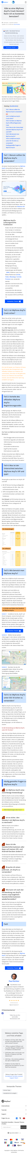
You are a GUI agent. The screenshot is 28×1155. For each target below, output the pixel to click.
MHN (7, 272)
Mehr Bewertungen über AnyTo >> (14, 810)
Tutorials (3, 1110)
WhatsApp (12, 277)
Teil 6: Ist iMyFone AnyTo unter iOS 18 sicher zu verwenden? (13, 141)
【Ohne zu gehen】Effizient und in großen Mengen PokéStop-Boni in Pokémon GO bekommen (14, 1047)
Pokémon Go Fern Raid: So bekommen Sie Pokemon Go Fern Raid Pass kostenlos (14, 1065)
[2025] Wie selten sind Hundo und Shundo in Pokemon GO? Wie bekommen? (14, 1054)
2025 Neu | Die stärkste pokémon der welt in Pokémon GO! (14, 1060)
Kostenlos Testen (11, 47)
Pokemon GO (21, 206)
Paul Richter (17, 24)
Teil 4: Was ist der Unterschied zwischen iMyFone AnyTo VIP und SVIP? (14, 130)
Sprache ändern (14, 1133)
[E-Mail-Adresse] (11, 1127)
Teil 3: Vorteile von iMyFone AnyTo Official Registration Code (14, 123)
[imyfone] (4, 2)
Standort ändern (13, 22)
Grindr (18, 274)
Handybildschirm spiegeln (10, 1093)
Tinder (7, 277)
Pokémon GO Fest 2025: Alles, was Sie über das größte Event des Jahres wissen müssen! (14, 1041)
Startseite (5, 22)
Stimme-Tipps (6, 1090)
